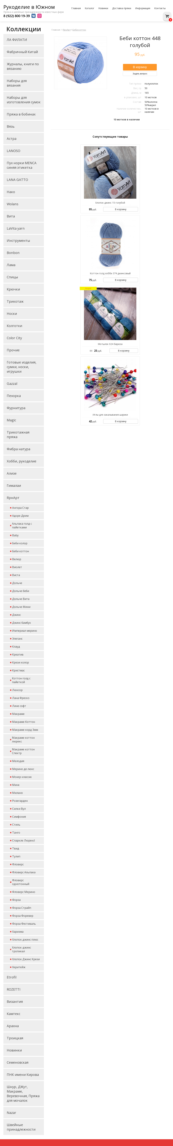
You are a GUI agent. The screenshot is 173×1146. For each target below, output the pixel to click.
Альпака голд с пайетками (22, 525)
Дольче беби (20, 591)
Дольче (17, 583)
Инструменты (18, 240)
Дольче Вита (20, 599)
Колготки (14, 325)
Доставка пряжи (121, 8)
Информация (142, 8)
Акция (88, 288)
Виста (16, 575)
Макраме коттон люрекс (23, 739)
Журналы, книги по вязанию (23, 66)
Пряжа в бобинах (21, 114)
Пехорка (14, 395)
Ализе (12, 473)
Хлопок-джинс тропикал (21, 949)
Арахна (13, 1026)
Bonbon (13, 252)
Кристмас (18, 670)
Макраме (18, 714)
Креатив (17, 654)
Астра (11, 138)
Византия (15, 1001)
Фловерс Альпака (23, 872)
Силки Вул (19, 809)
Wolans (12, 204)
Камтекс (13, 1013)
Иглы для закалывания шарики (110, 414)
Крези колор (20, 662)
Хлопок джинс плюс (25, 939)
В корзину (120, 209)
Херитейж (18, 967)
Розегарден (20, 801)
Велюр (16, 559)
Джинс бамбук (21, 623)
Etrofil (11, 977)
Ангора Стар (20, 508)
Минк (16, 785)
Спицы (12, 277)
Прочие (13, 350)
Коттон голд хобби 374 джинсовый (110, 273)
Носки (12, 313)
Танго (16, 832)
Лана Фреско (20, 698)
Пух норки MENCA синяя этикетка (21, 165)
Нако (11, 192)
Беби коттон (20, 551)
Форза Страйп (21, 908)
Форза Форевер (22, 916)
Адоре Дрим (20, 516)
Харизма (17, 931)
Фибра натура (18, 449)
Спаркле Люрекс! (23, 840)
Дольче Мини (21, 607)
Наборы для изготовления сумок (24, 99)
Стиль (16, 824)
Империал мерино (24, 631)
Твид (15, 848)
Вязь (11, 126)
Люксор (17, 690)
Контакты (160, 8)
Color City (14, 338)
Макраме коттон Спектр (23, 751)
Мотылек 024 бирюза (110, 344)
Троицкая (15, 1038)
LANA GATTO (17, 179)
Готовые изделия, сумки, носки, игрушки (21, 367)
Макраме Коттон (23, 722)
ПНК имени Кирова (23, 1074)
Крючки (13, 289)
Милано (17, 793)
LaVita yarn (16, 228)
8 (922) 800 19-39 (16, 16)
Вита (11, 216)
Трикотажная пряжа (18, 434)
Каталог (89, 8)
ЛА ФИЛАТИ (17, 39)
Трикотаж (15, 301)
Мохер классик (22, 777)
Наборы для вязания (17, 83)
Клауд (16, 646)
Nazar (11, 1112)
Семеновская (17, 1062)
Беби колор (19, 543)
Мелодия (18, 761)
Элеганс (17, 638)
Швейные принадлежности (21, 1127)
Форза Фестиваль (24, 924)
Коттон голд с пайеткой (21, 680)
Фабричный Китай (22, 52)
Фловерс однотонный (20, 882)
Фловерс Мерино (23, 892)
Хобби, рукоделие (21, 461)
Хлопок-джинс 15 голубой (110, 202)
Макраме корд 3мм (25, 730)
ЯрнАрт (13, 497)
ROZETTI (13, 989)
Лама (11, 265)
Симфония (19, 816)
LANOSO (13, 150)
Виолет (17, 567)
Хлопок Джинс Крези (26, 959)
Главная (76, 8)
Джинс (16, 615)
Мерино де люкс (23, 769)
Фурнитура (16, 408)
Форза (16, 900)
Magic (11, 420)
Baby (15, 535)
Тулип (16, 856)
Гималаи (14, 485)
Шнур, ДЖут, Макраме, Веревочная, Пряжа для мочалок (23, 1093)
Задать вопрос (140, 73)
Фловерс (18, 864)
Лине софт (19, 706)
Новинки (103, 8)
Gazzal (12, 383)
